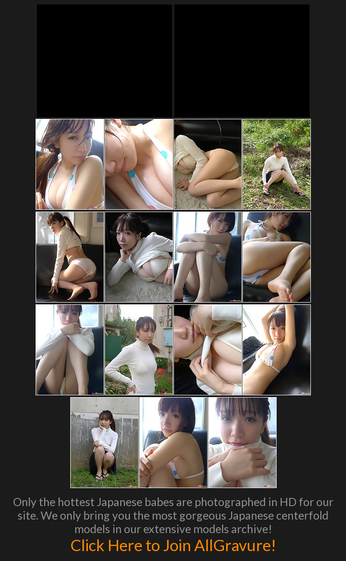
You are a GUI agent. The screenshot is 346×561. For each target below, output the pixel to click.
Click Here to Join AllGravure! (173, 544)
